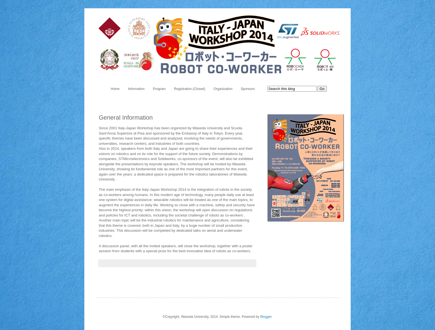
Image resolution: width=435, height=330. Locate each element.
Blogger (266, 317)
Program (159, 89)
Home (115, 89)
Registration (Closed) (189, 89)
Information (136, 89)
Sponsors (248, 89)
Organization (223, 89)
